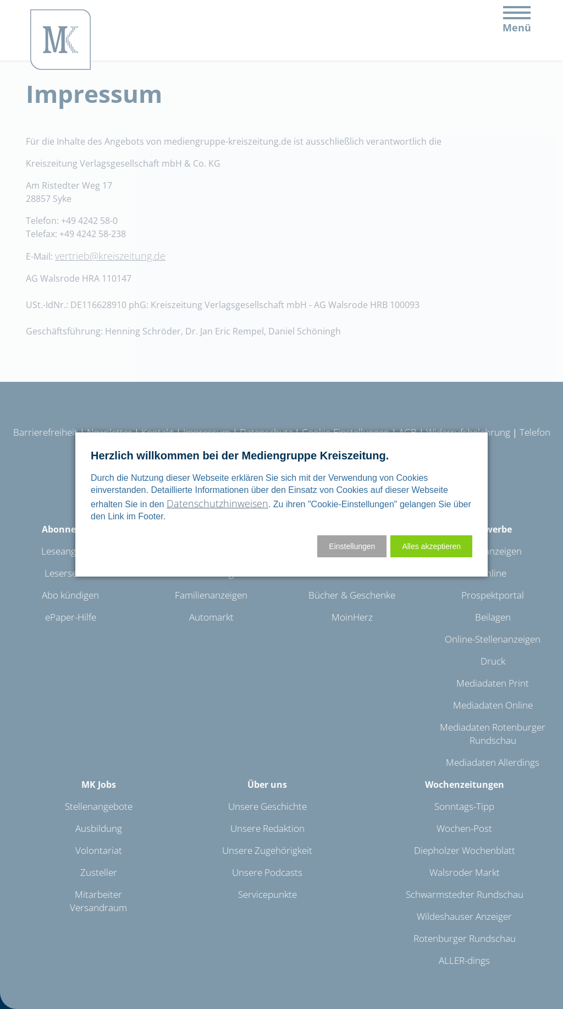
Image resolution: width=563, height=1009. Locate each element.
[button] (431, 546)
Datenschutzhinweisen (217, 503)
